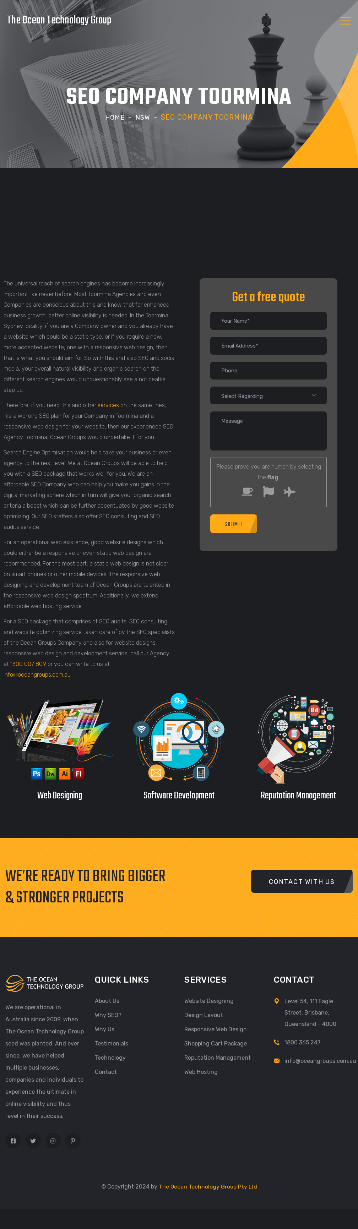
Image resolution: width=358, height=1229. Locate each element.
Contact (106, 1072)
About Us (107, 1001)
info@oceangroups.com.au (37, 674)
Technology (110, 1057)
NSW (144, 117)
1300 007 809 (28, 664)
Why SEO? (108, 1015)
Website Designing (209, 1001)
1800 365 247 (302, 1042)
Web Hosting (201, 1072)
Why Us (104, 1029)
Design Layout (203, 1015)
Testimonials (111, 1043)
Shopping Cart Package (215, 1043)
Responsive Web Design (215, 1029)
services (108, 405)
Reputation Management (217, 1057)
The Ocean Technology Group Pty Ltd (207, 1186)
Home (114, 117)
